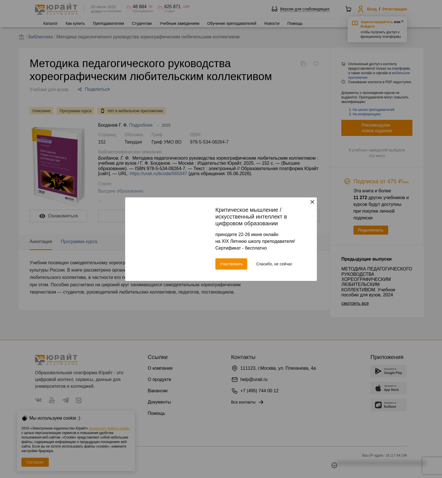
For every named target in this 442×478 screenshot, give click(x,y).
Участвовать (231, 264)
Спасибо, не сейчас (274, 264)
